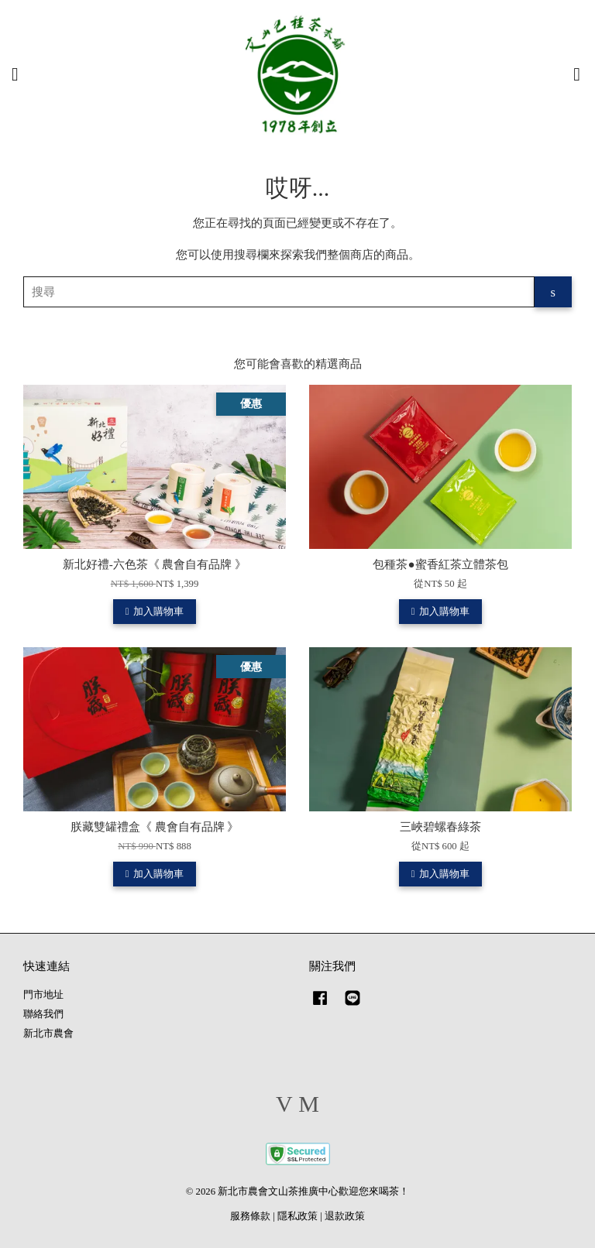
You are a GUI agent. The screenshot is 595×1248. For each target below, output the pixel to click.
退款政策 (345, 1216)
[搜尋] (279, 291)
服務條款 (250, 1216)
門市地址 (43, 994)
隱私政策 (297, 1216)
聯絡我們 (43, 1014)
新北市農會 (48, 1033)
